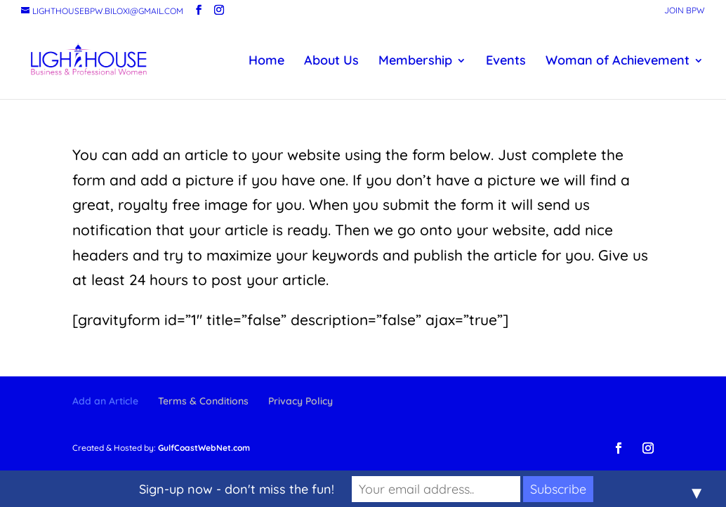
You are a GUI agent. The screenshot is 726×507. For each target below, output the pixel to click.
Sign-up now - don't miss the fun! (236, 489)
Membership (415, 61)
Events (506, 61)
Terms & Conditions (203, 401)
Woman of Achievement (617, 61)
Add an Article (105, 401)
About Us (331, 61)
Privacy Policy (300, 401)
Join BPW (684, 10)
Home (266, 61)
